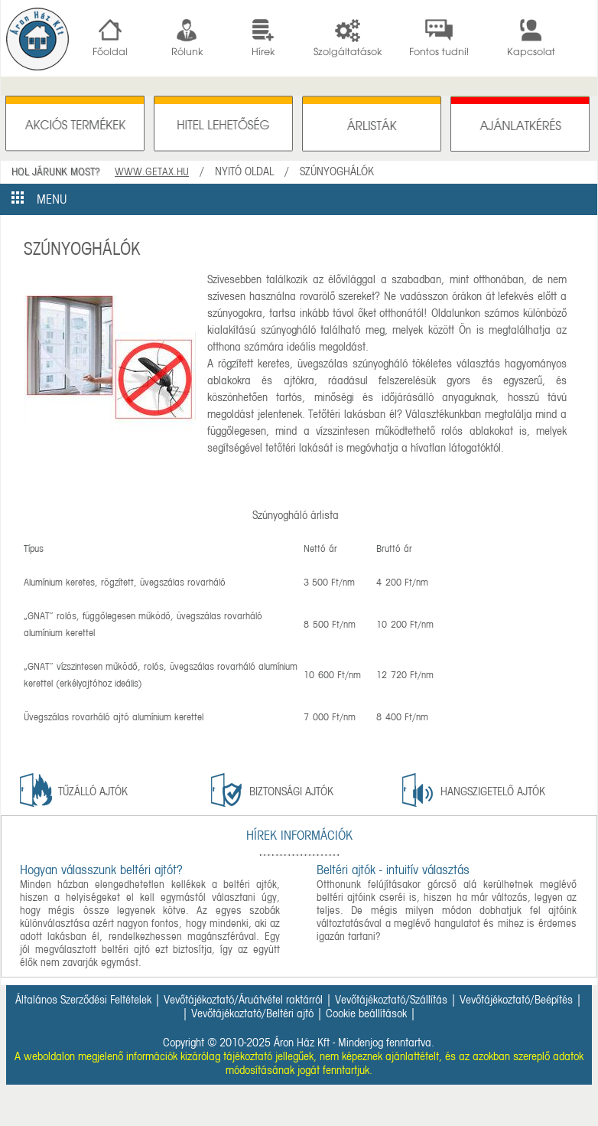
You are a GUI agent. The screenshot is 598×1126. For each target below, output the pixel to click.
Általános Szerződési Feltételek (83, 1000)
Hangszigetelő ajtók (492, 791)
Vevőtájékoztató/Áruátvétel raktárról (243, 1000)
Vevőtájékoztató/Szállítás (391, 1000)
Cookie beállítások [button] (366, 1013)
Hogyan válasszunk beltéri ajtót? (101, 870)
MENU (39, 199)
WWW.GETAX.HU (152, 171)
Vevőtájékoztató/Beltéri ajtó (252, 1013)
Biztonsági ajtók (291, 791)
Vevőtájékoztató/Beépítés (516, 1000)
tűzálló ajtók (93, 791)
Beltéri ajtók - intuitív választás (393, 870)
